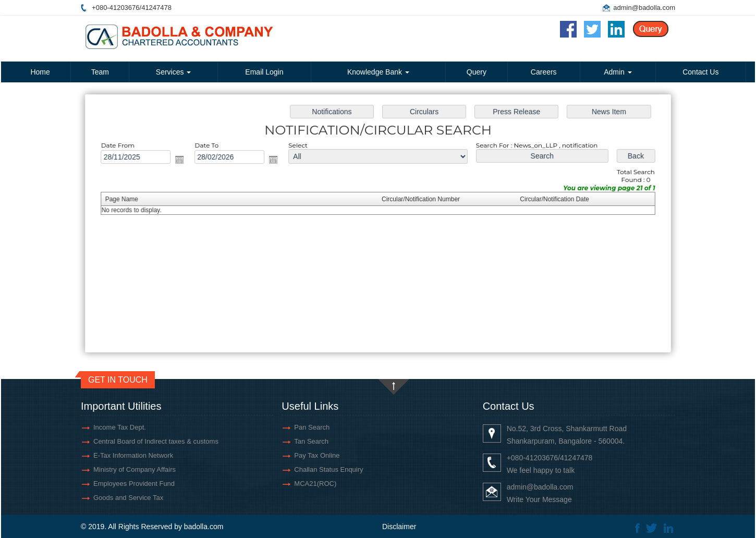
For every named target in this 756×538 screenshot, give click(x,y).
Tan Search (311, 441)
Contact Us (700, 72)
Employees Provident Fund (134, 483)
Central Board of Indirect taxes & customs (155, 441)
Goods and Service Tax (128, 498)
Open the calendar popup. (185, 161)
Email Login (264, 72)
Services (173, 72)
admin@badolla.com (644, 7)
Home (40, 72)
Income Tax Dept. (119, 427)
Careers (544, 72)
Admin (618, 72)
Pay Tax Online (316, 455)
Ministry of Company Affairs (134, 469)
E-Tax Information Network (133, 455)
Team (100, 72)
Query (476, 72)
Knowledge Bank (378, 72)
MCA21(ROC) (315, 483)
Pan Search (312, 427)
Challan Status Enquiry (328, 469)
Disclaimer (399, 526)
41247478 (156, 7)
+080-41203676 (115, 7)
